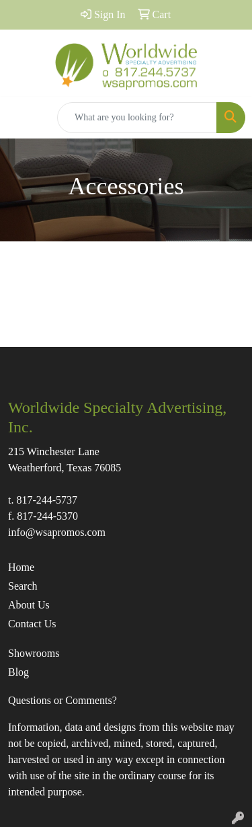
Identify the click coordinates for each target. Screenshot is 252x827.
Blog (18, 672)
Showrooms (33, 653)
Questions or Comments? (62, 700)
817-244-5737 (46, 500)
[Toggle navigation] (21, 117)
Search (23, 586)
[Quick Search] (137, 117)
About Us (29, 605)
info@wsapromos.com (57, 532)
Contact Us (32, 623)
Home (21, 567)
